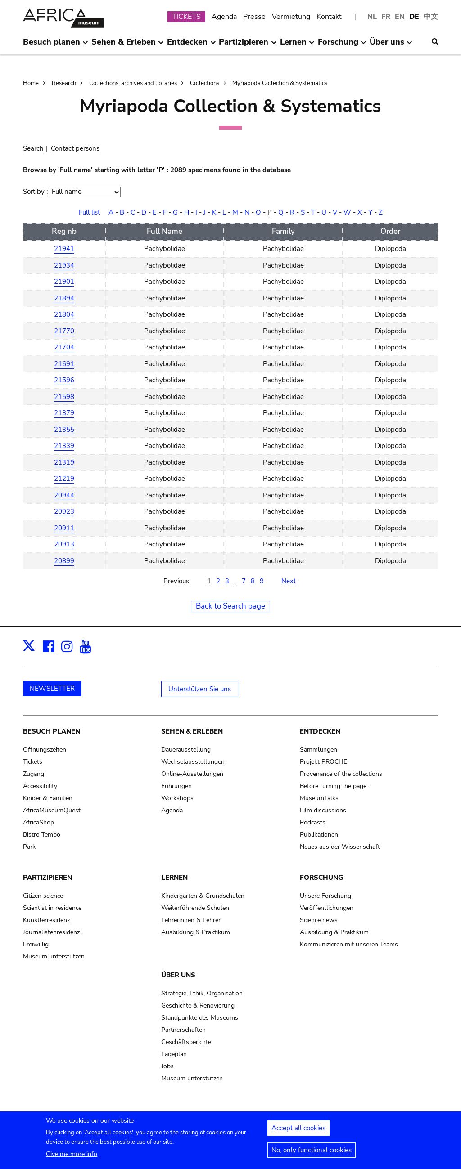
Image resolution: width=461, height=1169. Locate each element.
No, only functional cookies (311, 1153)
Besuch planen (51, 731)
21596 (64, 380)
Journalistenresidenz (51, 932)
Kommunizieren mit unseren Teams (349, 944)
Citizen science (43, 895)
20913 (64, 544)
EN (400, 17)
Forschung (321, 877)
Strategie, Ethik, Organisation (202, 993)
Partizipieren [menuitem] (247, 45)
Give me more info (71, 1157)
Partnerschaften (183, 1030)
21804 (64, 314)
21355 (64, 429)
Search (33, 148)
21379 (64, 412)
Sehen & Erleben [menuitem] (127, 45)
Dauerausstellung (186, 749)
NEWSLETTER (52, 688)
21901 (64, 281)
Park (29, 846)
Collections (204, 83)
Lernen (174, 877)
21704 (64, 347)
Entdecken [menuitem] (191, 45)
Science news (319, 920)
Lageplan (174, 1054)
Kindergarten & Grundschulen (202, 895)
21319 (64, 462)
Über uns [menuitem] (391, 45)
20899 (64, 560)
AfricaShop (38, 822)
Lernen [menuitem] (297, 45)
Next (288, 581)
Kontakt (329, 17)
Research (64, 83)
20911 (64, 528)
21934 (64, 265)
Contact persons (75, 148)
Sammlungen (318, 749)
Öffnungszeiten (44, 749)
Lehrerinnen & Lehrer (191, 920)
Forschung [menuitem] (342, 45)
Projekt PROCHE (323, 761)
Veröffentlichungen (326, 908)
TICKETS (186, 17)
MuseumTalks (319, 798)
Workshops (177, 798)
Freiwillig (36, 944)
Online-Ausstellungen (192, 774)
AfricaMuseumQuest (52, 810)
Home (31, 83)
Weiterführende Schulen (195, 908)
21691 (64, 363)
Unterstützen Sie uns (199, 689)
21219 (64, 478)
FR (385, 17)
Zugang (33, 774)
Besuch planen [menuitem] (55, 45)
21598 (64, 396)
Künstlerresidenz (46, 920)
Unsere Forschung (325, 895)
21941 (64, 248)
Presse (254, 17)
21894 (64, 298)
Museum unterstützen (54, 956)
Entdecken (320, 731)
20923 (64, 511)
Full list (89, 212)
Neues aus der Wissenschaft (340, 846)
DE (414, 17)
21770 (64, 331)
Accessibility (40, 786)
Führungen (176, 786)
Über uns (178, 975)
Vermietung (291, 17)
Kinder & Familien (47, 798)
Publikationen (319, 834)
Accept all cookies (298, 1131)
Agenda (224, 17)
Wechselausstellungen (193, 761)
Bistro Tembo (41, 834)
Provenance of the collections (341, 774)
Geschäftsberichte (186, 1042)
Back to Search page (230, 606)
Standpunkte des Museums (199, 1017)
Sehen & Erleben (192, 731)
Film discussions (323, 810)
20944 (64, 495)
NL (372, 17)
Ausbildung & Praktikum (195, 932)
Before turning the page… (335, 786)
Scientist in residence (52, 908)
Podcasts (312, 822)
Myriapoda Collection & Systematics (279, 83)
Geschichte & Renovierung (198, 1005)
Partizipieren (47, 877)
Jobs (167, 1066)
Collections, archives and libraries (133, 83)
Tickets (32, 761)
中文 (431, 17)
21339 (64, 445)
